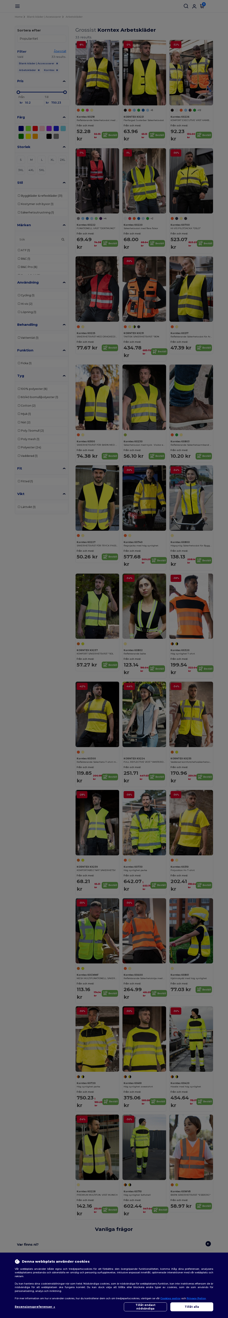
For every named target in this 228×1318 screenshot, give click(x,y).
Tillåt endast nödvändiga (145, 1306)
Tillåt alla (192, 1306)
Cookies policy (170, 1298)
